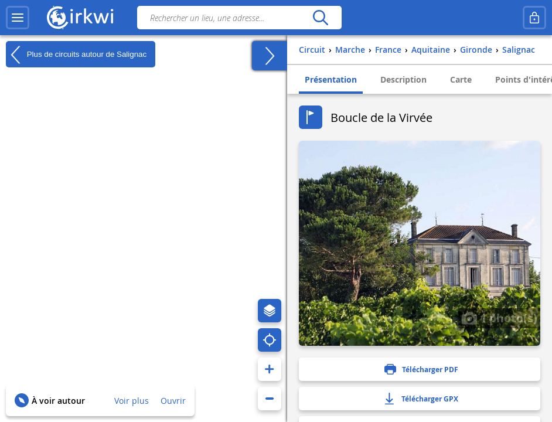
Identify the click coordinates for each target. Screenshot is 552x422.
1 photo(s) (499, 317)
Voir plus (131, 400)
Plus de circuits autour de (76, 54)
